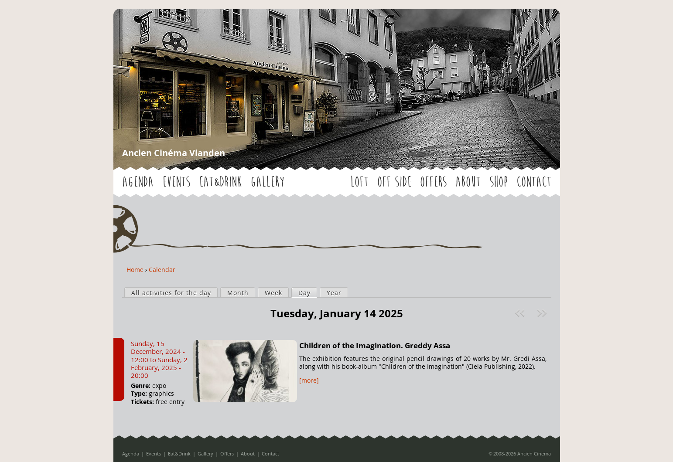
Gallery (267, 181)
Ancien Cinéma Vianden (173, 153)
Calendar (162, 269)
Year (334, 293)
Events (176, 181)
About (468, 181)
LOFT (359, 181)
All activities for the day (171, 293)
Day (307, 292)
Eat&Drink (220, 181)
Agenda (138, 181)
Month (238, 293)
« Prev (520, 313)
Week (273, 293)
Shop (498, 181)
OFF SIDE (394, 181)
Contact (533, 181)
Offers (433, 181)
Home (134, 269)
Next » (543, 313)
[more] (309, 380)
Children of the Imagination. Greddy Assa (374, 345)
